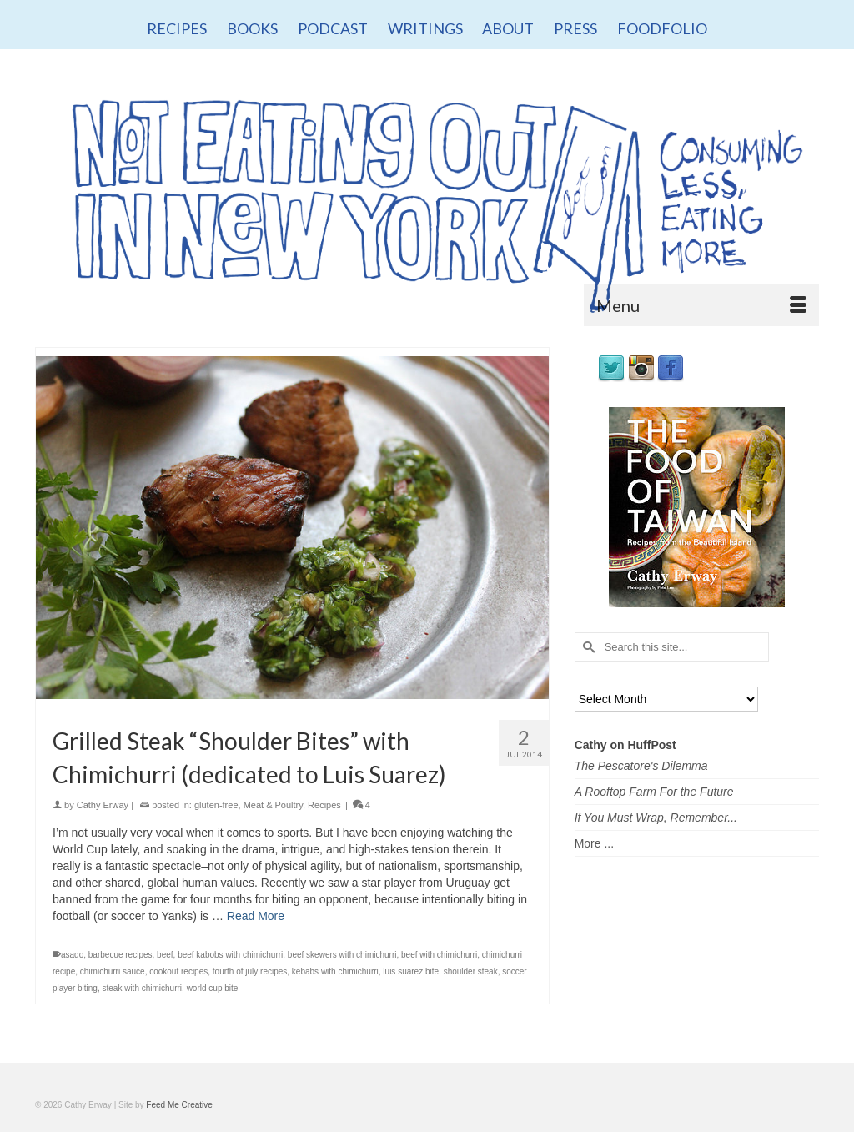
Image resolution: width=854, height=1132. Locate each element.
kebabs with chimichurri (335, 971)
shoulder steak (471, 971)
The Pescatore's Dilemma (641, 765)
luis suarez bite (411, 971)
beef (165, 954)
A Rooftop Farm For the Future (654, 791)
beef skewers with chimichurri (342, 954)
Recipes (324, 805)
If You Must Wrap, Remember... (656, 817)
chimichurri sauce (112, 971)
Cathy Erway (102, 805)
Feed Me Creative (179, 1104)
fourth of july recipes (250, 971)
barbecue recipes (120, 954)
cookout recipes (178, 971)
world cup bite (213, 988)
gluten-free (216, 805)
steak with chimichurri (142, 988)
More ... (594, 843)
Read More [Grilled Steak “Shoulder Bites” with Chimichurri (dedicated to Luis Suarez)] (255, 916)
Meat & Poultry (273, 805)
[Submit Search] (587, 647)
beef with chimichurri (439, 954)
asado (72, 954)
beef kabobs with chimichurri (230, 954)
